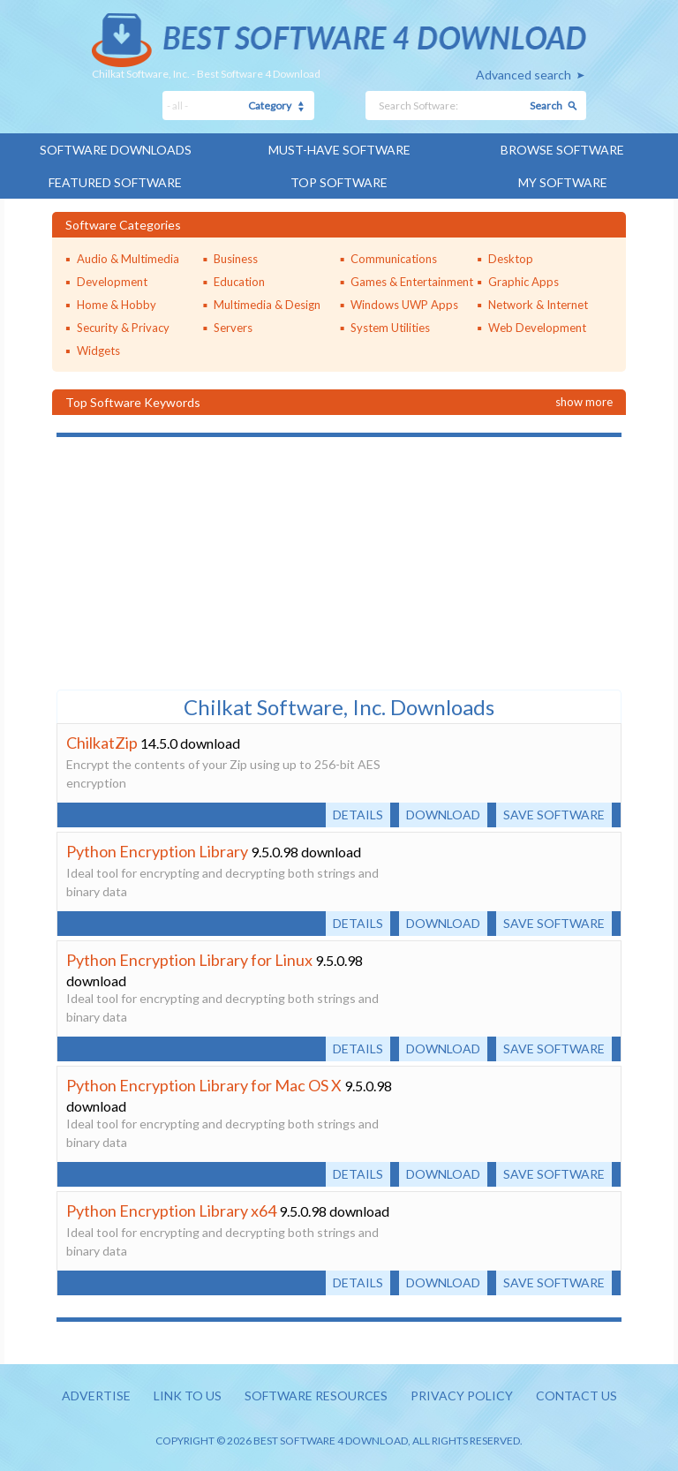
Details (358, 814)
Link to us (188, 1395)
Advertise (96, 1395)
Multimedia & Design (267, 305)
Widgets (98, 350)
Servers (233, 328)
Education (239, 282)
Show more (584, 402)
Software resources (316, 1395)
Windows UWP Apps (404, 305)
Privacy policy (462, 1395)
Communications (393, 259)
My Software (562, 182)
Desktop (510, 259)
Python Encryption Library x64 (171, 1210)
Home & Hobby (116, 305)
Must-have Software (339, 149)
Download (443, 814)
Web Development (537, 328)
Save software (554, 814)
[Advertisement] (188, 561)
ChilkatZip (102, 742)
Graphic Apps (523, 282)
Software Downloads (116, 149)
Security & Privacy (123, 328)
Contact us (576, 1395)
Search (546, 105)
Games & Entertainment (411, 282)
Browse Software (562, 149)
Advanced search (523, 74)
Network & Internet (538, 305)
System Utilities (390, 328)
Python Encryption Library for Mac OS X (204, 1085)
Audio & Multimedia (128, 259)
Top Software (339, 182)
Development (112, 282)
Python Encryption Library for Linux (189, 959)
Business (236, 259)
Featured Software (115, 182)
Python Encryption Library (157, 851)
